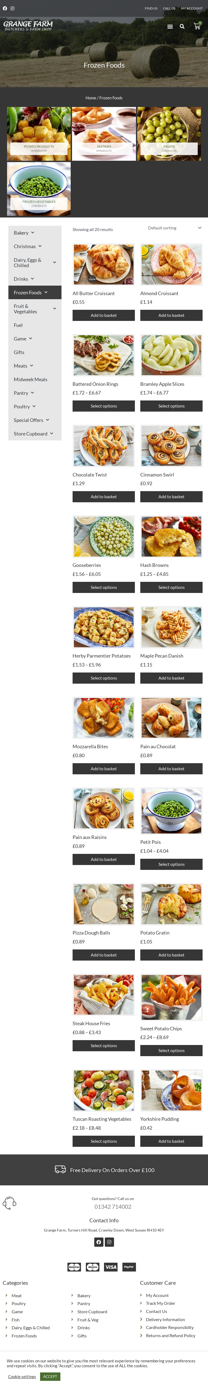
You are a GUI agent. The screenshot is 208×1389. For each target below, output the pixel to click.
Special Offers (31, 420)
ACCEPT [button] (50, 1376)
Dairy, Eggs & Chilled (35, 262)
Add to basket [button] (104, 315)
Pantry (24, 393)
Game (23, 338)
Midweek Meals (30, 379)
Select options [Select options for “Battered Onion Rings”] (104, 405)
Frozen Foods (30, 292)
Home (91, 97)
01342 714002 (113, 1206)
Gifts (19, 352)
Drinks (24, 278)
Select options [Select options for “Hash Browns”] (171, 587)
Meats (23, 365)
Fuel (18, 325)
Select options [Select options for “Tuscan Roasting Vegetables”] (104, 1141)
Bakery (24, 232)
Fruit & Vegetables (35, 308)
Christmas (27, 246)
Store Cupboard (33, 433)
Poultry (24, 406)
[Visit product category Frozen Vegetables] (39, 189)
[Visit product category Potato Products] (39, 134)
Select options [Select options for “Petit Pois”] (171, 864)
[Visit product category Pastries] (104, 134)
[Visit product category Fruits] (169, 134)
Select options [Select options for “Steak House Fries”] (104, 1045)
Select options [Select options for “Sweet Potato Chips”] (171, 1050)
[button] (169, 26)
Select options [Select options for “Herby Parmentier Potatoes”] (104, 677)
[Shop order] (174, 227)
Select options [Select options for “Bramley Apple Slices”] (171, 405)
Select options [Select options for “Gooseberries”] (104, 587)
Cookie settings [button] (22, 1376)
